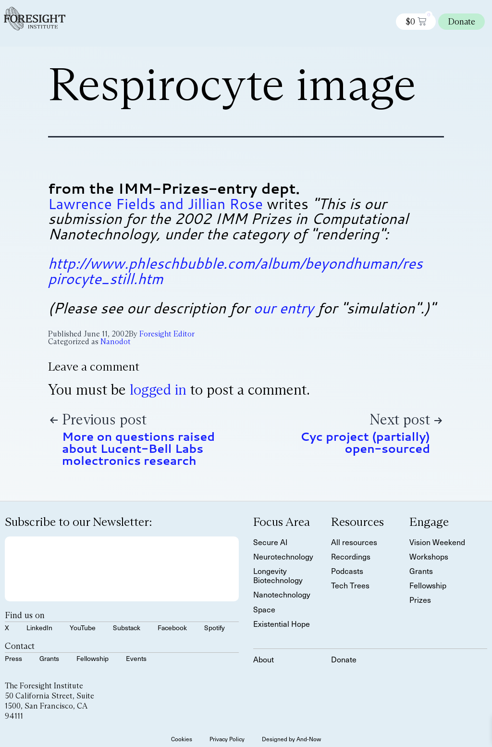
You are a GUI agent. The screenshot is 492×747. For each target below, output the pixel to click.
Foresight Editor (167, 333)
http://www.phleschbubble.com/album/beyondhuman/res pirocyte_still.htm (235, 271)
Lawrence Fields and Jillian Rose (155, 203)
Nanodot (115, 341)
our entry (283, 308)
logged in (158, 389)
